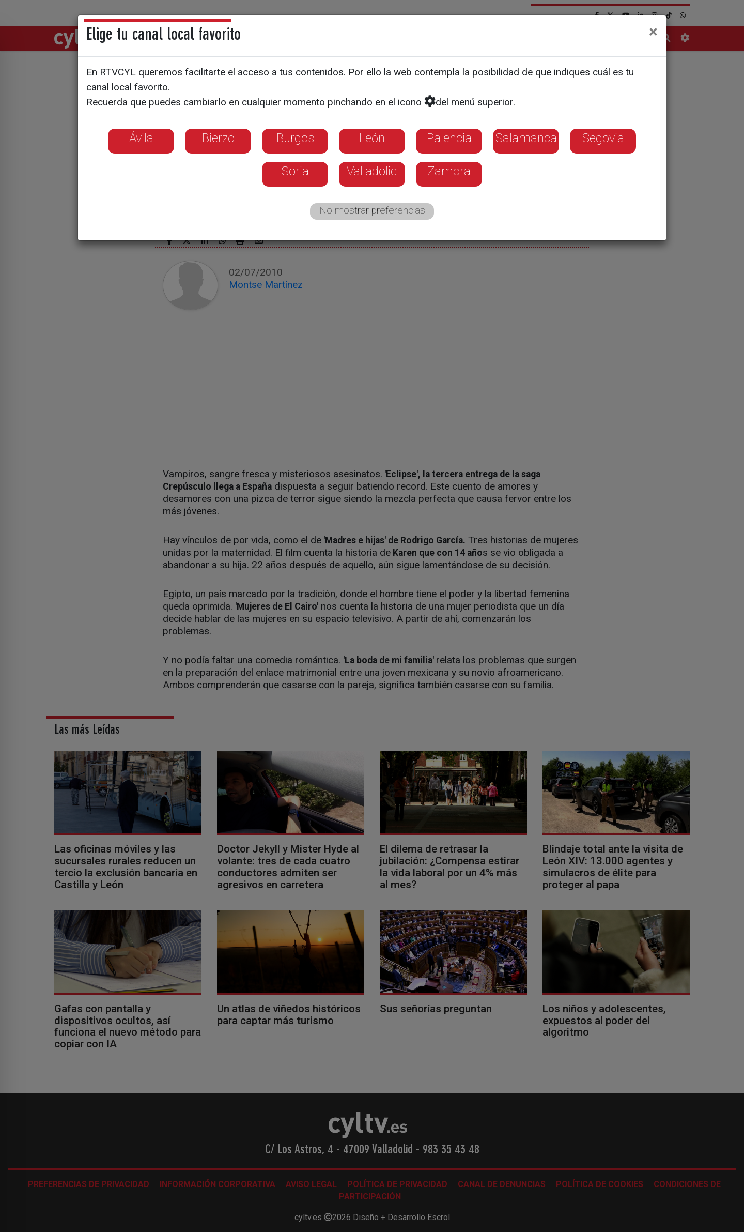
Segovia (603, 138)
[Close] (653, 31)
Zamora (449, 171)
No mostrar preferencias (372, 210)
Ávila (141, 138)
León (372, 138)
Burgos (295, 138)
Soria (295, 171)
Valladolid (372, 171)
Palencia (449, 138)
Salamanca (526, 138)
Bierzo (218, 138)
